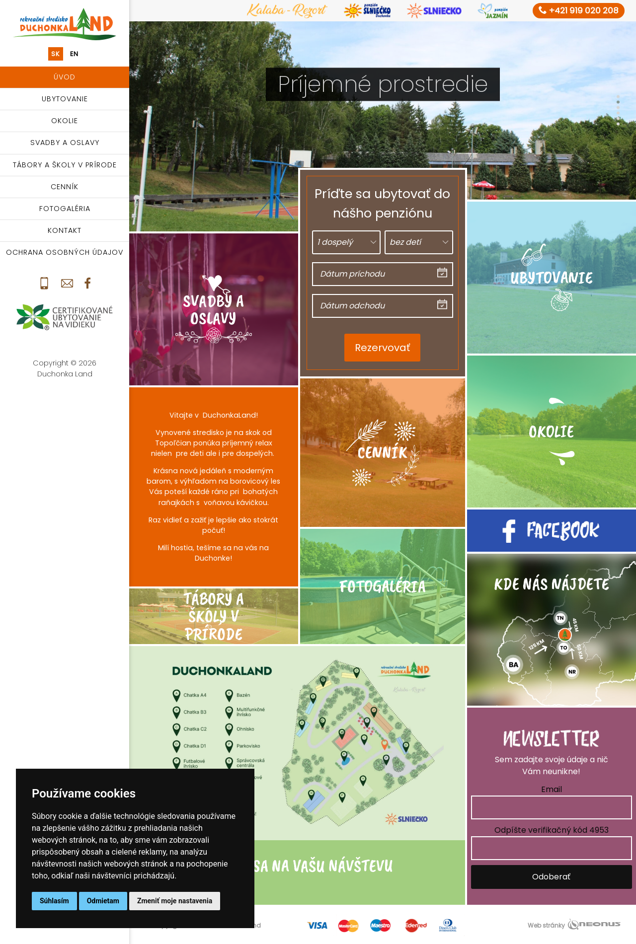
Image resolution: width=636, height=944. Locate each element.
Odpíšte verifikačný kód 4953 (551, 830)
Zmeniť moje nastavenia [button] (174, 901)
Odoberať (551, 876)
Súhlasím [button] (54, 901)
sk (55, 54)
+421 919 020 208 (579, 10)
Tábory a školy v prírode (65, 165)
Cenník (65, 187)
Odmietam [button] (103, 901)
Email (551, 789)
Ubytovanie (65, 99)
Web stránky (546, 925)
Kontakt (64, 230)
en (74, 54)
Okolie (64, 121)
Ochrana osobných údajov (64, 252)
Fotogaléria (64, 209)
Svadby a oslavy (64, 142)
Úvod (65, 77)
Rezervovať (382, 348)
